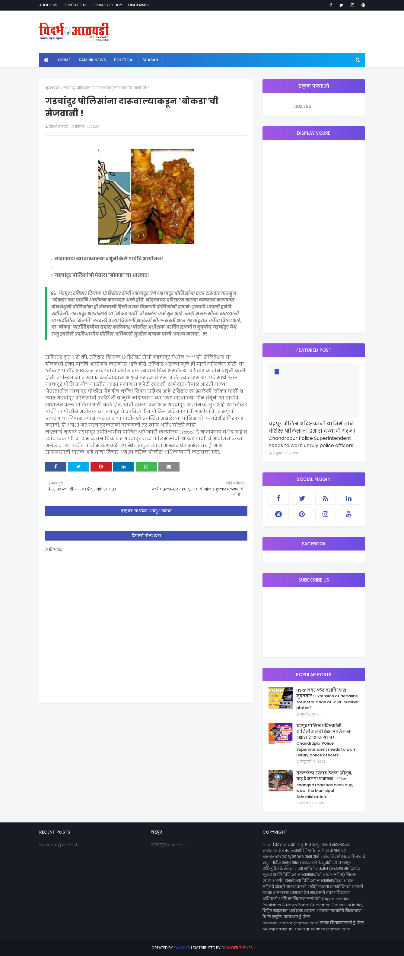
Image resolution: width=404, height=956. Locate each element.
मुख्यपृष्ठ (52, 87)
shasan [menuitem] (150, 60)
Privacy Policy (108, 5)
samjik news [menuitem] (92, 60)
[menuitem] (46, 60)
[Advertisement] (314, 236)
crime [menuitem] (64, 60)
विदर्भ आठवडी (58, 126)
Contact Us (75, 5)
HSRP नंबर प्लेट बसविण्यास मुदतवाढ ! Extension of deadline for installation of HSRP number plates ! (327, 699)
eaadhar (182, 947)
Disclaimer (138, 5)
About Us (48, 5)
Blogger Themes (237, 947)
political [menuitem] (124, 60)
